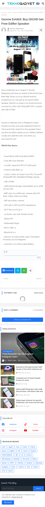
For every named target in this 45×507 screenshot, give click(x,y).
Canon (25, 447)
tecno (10, 471)
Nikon (35, 459)
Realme (29, 463)
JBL (16, 455)
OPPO (12, 463)
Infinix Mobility (7, 455)
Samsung (38, 463)
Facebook (9, 270)
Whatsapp (24, 270)
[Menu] (3, 4)
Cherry (32, 447)
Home (3, 12)
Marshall (16, 459)
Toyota (21, 467)
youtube (35, 430)
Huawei (33, 451)
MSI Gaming (6, 459)
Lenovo (29, 455)
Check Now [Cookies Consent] (15, 497)
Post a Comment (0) (22, 320)
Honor (25, 451)
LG (22, 455)
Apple (11, 447)
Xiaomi (35, 467)
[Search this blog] (17, 488)
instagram (13, 430)
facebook (13, 424)
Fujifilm (12, 451)
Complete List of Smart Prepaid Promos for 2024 (28, 379)
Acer (3, 447)
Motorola (26, 459)
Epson (4, 451)
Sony (13, 467)
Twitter (18, 270)
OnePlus (20, 463)
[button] (38, 3)
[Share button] (30, 270)
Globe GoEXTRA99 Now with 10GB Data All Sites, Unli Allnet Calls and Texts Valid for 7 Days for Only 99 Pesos (29, 392)
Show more (38, 293)
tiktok (35, 424)
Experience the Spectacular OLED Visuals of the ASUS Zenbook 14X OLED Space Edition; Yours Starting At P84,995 (29, 370)
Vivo (28, 467)
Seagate (5, 467)
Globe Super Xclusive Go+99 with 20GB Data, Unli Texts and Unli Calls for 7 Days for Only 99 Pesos (30, 402)
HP (19, 451)
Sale (9, 12)
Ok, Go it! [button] (8, 502)
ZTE (3, 471)
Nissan (4, 463)
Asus (17, 447)
